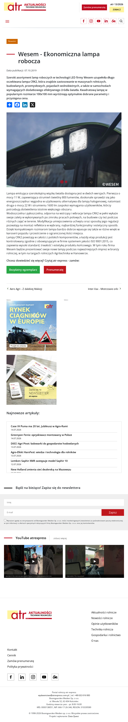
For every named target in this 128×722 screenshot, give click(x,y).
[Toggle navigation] (7, 21)
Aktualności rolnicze (103, 612)
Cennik (11, 655)
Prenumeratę (54, 270)
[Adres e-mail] (53, 512)
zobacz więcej (60, 538)
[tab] (62, 182)
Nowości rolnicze (102, 618)
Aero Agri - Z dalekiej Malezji (24, 288)
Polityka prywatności (20, 666)
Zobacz (117, 9)
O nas (94, 641)
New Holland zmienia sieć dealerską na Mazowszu (41, 469)
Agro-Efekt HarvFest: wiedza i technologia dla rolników (43, 452)
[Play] (33, 561)
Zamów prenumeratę (94, 7)
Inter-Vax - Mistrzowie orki (105, 288)
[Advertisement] (89, 321)
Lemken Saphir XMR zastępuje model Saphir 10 (39, 460)
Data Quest (73, 716)
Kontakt (12, 649)
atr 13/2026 (116, 4)
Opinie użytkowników (104, 624)
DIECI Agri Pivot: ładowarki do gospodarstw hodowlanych (45, 443)
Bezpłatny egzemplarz (23, 270)
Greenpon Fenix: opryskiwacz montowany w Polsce (41, 434)
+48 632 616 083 (82, 695)
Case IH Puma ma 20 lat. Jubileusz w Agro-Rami (39, 426)
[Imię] (64, 502)
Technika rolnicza (102, 629)
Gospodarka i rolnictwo (106, 635)
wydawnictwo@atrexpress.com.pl (53, 695)
